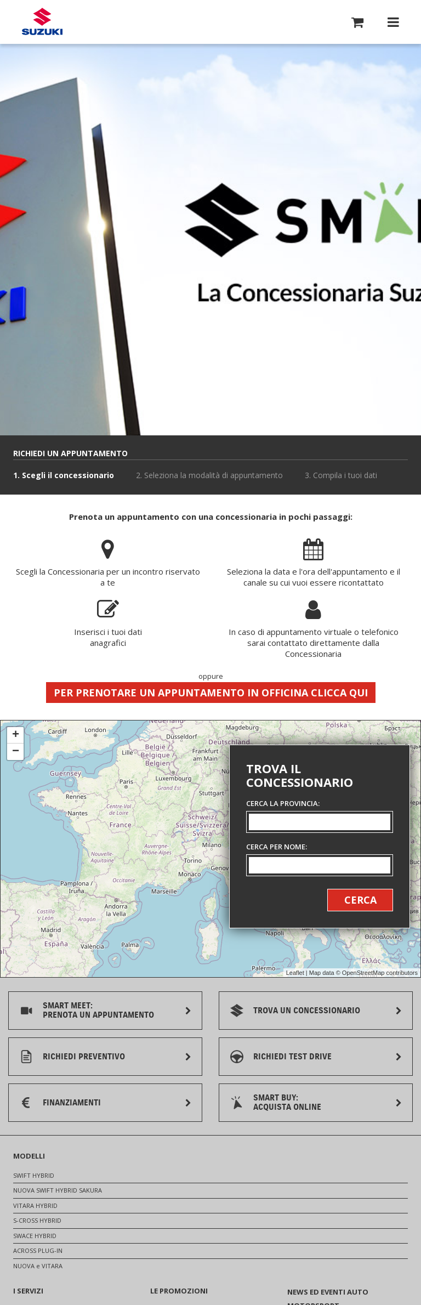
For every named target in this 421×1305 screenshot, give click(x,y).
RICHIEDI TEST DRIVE (292, 1057)
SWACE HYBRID (34, 1236)
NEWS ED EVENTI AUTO (327, 1292)
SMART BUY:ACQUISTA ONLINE (287, 1102)
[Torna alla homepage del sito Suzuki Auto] (42, 22)
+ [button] (15, 735)
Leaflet (295, 972)
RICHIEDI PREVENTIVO (84, 1057)
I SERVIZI (28, 1291)
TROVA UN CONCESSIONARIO (306, 1010)
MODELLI (29, 1156)
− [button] (15, 752)
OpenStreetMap (363, 972)
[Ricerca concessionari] (319, 836)
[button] (357, 24)
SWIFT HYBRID (33, 1175)
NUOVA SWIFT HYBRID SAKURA (57, 1190)
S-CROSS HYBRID (37, 1220)
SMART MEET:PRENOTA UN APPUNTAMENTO (98, 1010)
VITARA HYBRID (35, 1205)
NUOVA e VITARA (37, 1266)
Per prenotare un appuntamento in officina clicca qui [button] (211, 692)
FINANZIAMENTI (72, 1103)
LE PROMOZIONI (179, 1291)
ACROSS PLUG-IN (37, 1250)
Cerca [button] (360, 899)
